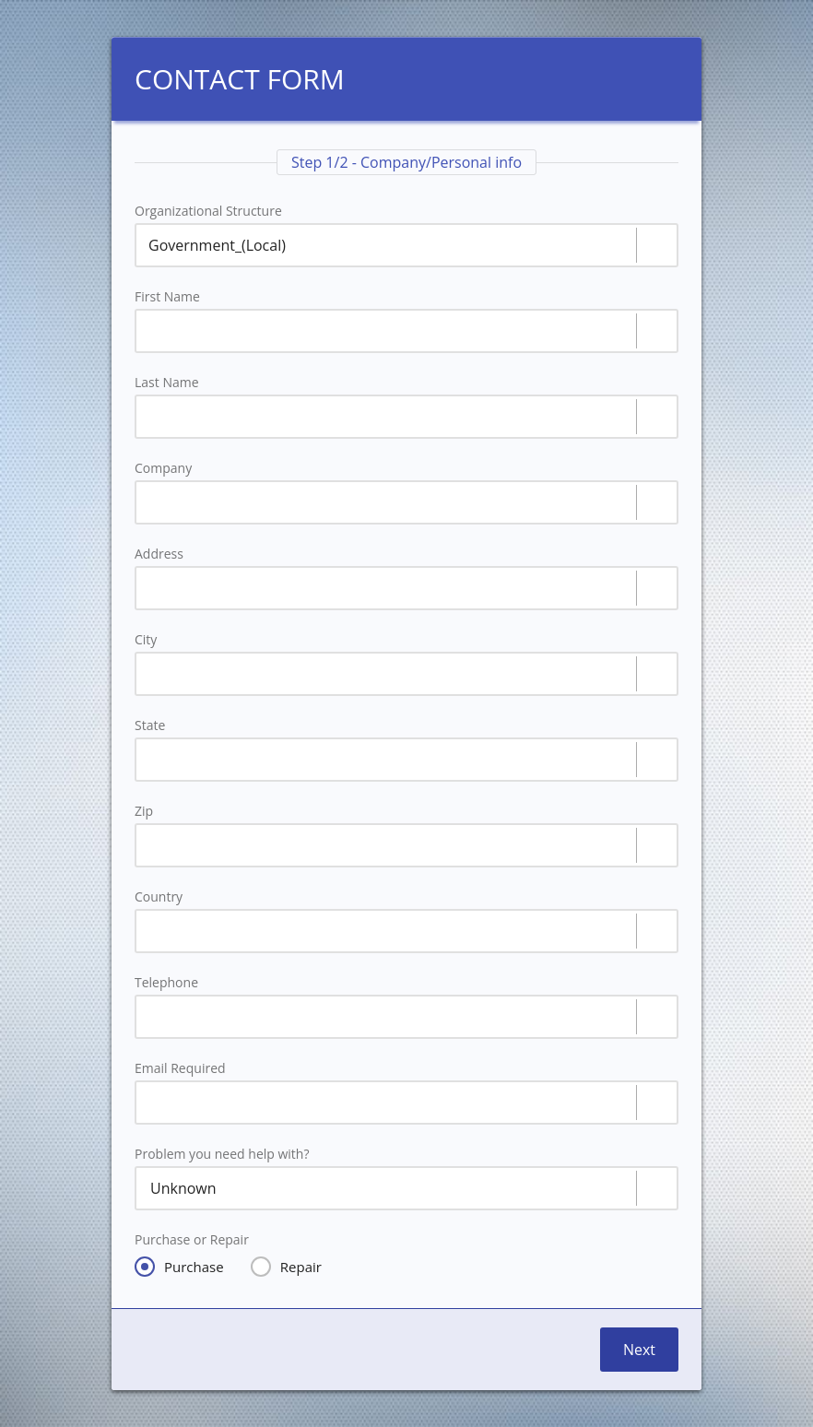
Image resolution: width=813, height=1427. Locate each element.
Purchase (179, 1266)
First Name (167, 296)
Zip (144, 811)
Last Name (167, 382)
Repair (286, 1266)
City (146, 639)
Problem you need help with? (222, 1154)
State (150, 725)
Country (159, 896)
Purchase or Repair (192, 1239)
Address (159, 554)
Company (163, 468)
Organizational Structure (208, 211)
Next (639, 1349)
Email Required (180, 1068)
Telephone (166, 982)
